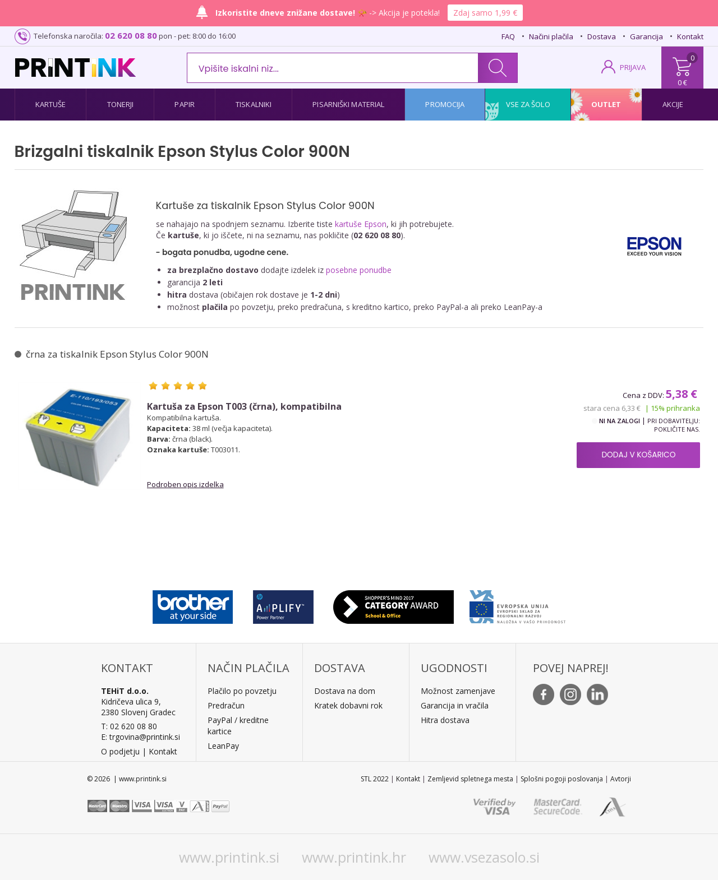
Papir (184, 104)
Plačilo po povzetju (242, 691)
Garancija (646, 36)
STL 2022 (375, 779)
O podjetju (120, 751)
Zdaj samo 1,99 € (485, 12)
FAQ (508, 36)
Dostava (601, 36)
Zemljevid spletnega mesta (470, 779)
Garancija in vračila (455, 705)
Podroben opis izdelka (185, 484)
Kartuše (50, 104)
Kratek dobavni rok (348, 705)
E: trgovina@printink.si (140, 736)
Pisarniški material (348, 104)
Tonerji (120, 104)
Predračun (226, 705)
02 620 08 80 (131, 35)
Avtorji (620, 779)
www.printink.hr (354, 857)
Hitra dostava (445, 720)
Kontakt (690, 36)
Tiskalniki (253, 104)
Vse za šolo (528, 104)
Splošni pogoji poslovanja (562, 779)
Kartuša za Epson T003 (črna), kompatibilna (244, 406)
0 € (682, 82)
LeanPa (221, 745)
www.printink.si (229, 857)
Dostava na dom (344, 691)
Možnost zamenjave (458, 691)
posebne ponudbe (359, 270)
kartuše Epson (360, 224)
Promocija (444, 104)
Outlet (606, 104)
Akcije (673, 104)
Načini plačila (551, 36)
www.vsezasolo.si (484, 857)
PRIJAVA (633, 67)
